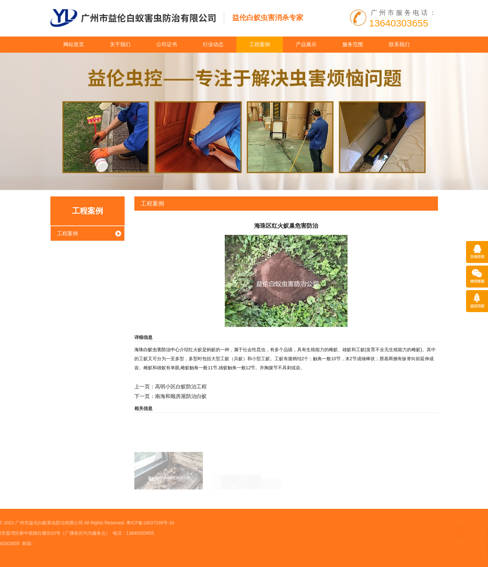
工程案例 (259, 44)
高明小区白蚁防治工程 (181, 386)
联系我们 (399, 44)
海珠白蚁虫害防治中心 (157, 349)
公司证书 (166, 44)
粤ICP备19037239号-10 (74, 522)
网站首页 (73, 44)
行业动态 (213, 44)
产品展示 (306, 44)
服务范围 (352, 44)
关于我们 (120, 44)
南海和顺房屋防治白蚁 (181, 396)
